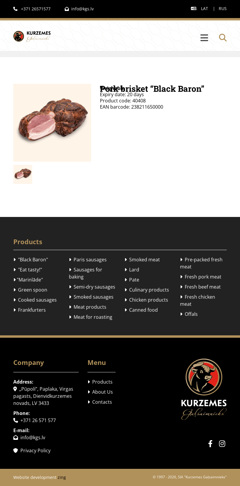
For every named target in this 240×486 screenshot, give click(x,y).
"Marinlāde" (28, 279)
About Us (100, 392)
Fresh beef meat (200, 287)
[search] (223, 37)
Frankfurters (29, 310)
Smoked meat (142, 259)
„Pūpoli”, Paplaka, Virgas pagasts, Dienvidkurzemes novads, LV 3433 (43, 396)
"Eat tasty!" (27, 269)
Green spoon (30, 290)
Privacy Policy (32, 450)
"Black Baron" (30, 259)
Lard (131, 269)
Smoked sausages (91, 297)
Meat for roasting (90, 317)
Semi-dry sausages (92, 287)
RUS (223, 8)
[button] (136, 38)
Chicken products (146, 300)
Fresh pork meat (200, 276)
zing (62, 477)
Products (100, 382)
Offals (189, 314)
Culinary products (146, 290)
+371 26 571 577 (34, 420)
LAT (204, 8)
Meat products (87, 307)
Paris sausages (88, 259)
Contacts (99, 402)
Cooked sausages (35, 300)
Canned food (141, 310)
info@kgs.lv (79, 9)
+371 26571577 (32, 9)
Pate (131, 279)
